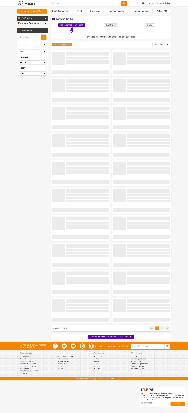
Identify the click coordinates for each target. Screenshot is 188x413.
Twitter (96, 394)
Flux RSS (97, 401)
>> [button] (167, 361)
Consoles (24, 391)
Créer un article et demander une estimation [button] (111, 369)
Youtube (97, 399)
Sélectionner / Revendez (71, 25)
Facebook (98, 389)
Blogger (97, 396)
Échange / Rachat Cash (32, 11)
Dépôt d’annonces (59, 11)
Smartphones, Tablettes (29, 403)
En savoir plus (147, 403)
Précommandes (141, 11)
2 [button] (161, 361)
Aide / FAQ (162, 11)
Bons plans (95, 11)
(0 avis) (87, 64)
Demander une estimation (80, 76)
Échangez (111, 25)
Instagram (98, 391)
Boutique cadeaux (117, 11)
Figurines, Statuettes (28, 394)
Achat (79, 11)
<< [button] (152, 361)
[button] (32, 18)
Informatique (62, 399)
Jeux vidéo (24, 389)
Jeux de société (63, 394)
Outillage (23, 406)
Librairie (60, 401)
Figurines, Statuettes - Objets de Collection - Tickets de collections (89, 60)
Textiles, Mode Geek (28, 396)
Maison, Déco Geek (28, 399)
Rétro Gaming (62, 391)
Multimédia (24, 401)
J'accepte (178, 403)
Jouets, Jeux (62, 396)
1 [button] (157, 361)
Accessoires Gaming (65, 389)
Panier (150, 25)
